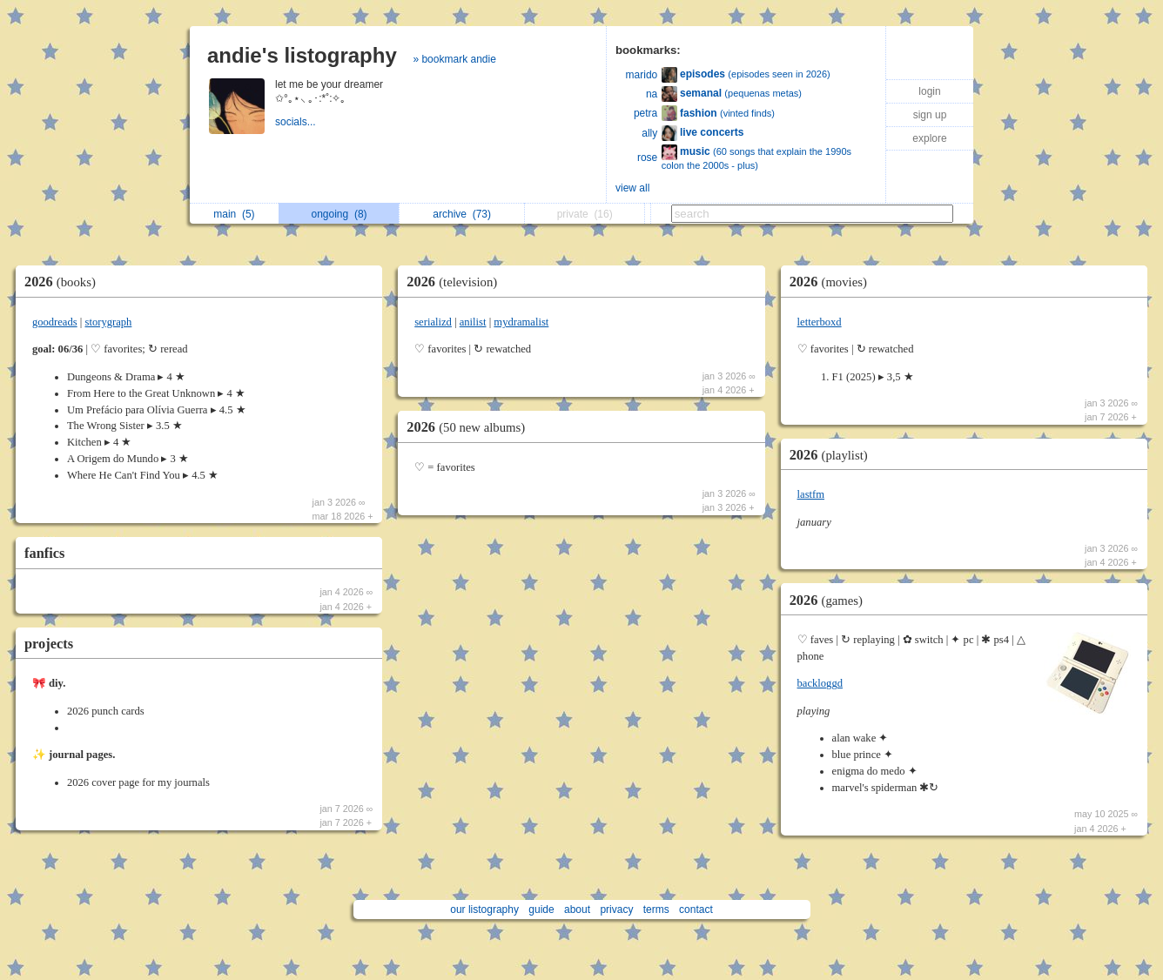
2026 (64, 281)
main (233, 214)
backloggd (820, 683)
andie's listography (302, 55)
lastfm (810, 494)
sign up (930, 115)
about (577, 909)
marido (642, 75)
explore (929, 138)
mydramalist (521, 322)
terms (656, 909)
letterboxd (819, 322)
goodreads (54, 322)
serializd (433, 322)
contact (696, 909)
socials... (297, 122)
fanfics (44, 553)
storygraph (107, 322)
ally (649, 133)
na (651, 94)
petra (645, 113)
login (929, 91)
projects (48, 643)
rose (647, 157)
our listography (484, 909)
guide (541, 909)
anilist (473, 322)
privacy (616, 909)
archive (462, 214)
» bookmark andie (454, 59)
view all (632, 188)
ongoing (339, 214)
